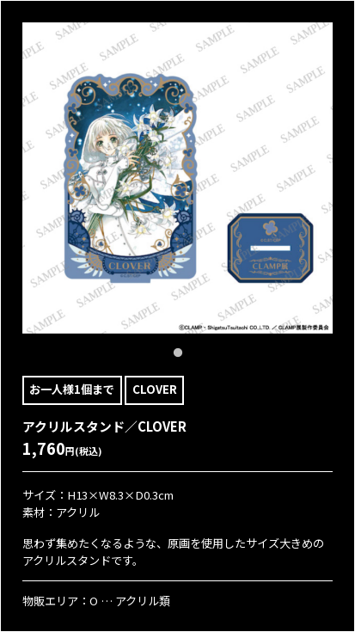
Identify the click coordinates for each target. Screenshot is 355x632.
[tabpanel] (178, 178)
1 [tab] (178, 353)
